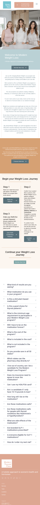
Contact (4, 494)
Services (4, 486)
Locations (4, 491)
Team (3, 489)
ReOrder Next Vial (20, 262)
